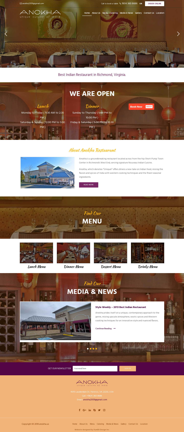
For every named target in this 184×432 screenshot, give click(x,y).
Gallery (138, 13)
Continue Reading (105, 328)
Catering (114, 13)
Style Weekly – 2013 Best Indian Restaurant (120, 307)
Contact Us (149, 13)
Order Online (154, 3)
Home (87, 13)
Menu (105, 13)
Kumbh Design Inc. (102, 429)
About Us (96, 13)
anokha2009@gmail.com (33, 3)
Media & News (126, 13)
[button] (141, 106)
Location (160, 13)
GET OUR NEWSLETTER (59, 368)
